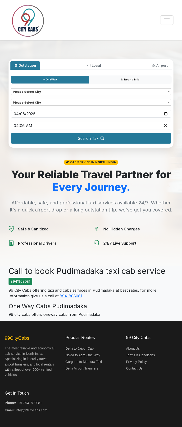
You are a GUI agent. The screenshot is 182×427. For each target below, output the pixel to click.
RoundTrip (130, 79)
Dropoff (18, 97)
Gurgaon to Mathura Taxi (83, 362)
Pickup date (21, 108)
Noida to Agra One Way (82, 355)
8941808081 (20, 281)
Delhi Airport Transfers (81, 368)
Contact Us (134, 368)
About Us (133, 348)
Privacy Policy (136, 362)
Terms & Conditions (140, 355)
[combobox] (91, 91)
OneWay (49, 79)
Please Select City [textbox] (27, 91)
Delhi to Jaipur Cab (79, 348)
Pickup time (21, 119)
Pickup (17, 86)
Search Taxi (91, 138)
